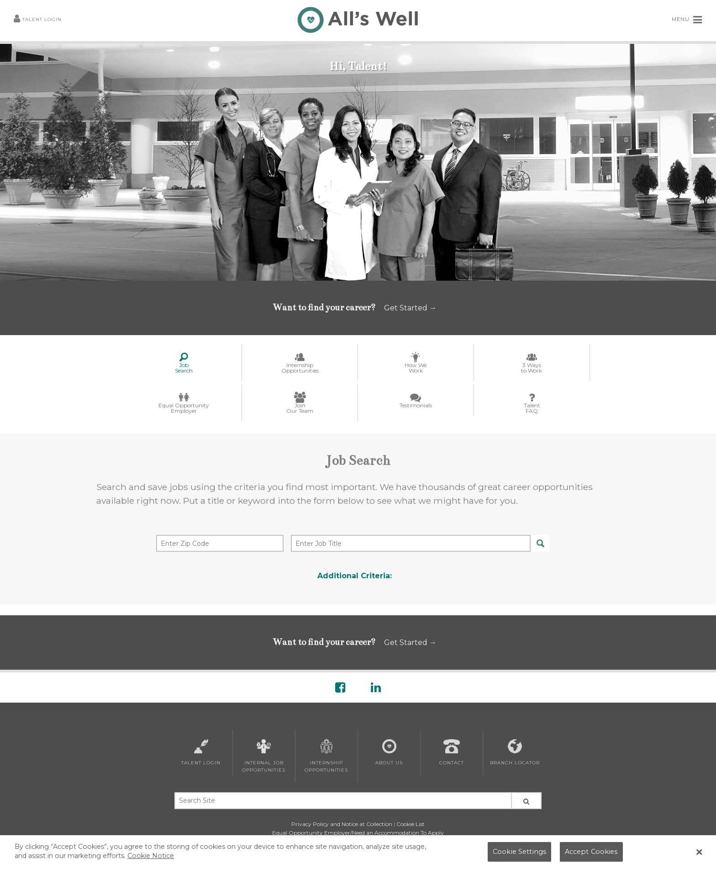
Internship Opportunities (326, 756)
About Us (389, 752)
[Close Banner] (699, 852)
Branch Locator (515, 752)
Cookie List (410, 824)
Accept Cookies (591, 852)
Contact (451, 752)
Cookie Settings (519, 852)
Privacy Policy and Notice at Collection (341, 824)
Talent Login (38, 19)
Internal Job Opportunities (263, 756)
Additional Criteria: (354, 575)
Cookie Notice (150, 856)
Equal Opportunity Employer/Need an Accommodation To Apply (358, 832)
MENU (687, 20)
